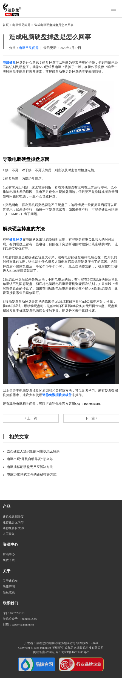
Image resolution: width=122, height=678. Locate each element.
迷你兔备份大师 (13, 528)
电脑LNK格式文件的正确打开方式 (31, 474)
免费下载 (9, 560)
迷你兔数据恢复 (13, 516)
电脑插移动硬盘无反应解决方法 (30, 467)
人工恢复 (9, 533)
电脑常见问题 (21, 24)
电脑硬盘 (9, 62)
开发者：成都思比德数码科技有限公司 (49, 643)
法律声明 (9, 586)
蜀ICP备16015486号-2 (75, 652)
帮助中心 (9, 554)
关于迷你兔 (10, 580)
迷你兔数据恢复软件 (57, 395)
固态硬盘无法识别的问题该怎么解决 (33, 451)
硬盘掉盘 (15, 239)
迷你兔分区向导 (13, 522)
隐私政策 (9, 592)
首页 (6, 24)
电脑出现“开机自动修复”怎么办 (30, 459)
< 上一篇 (30, 418)
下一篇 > (91, 418)
